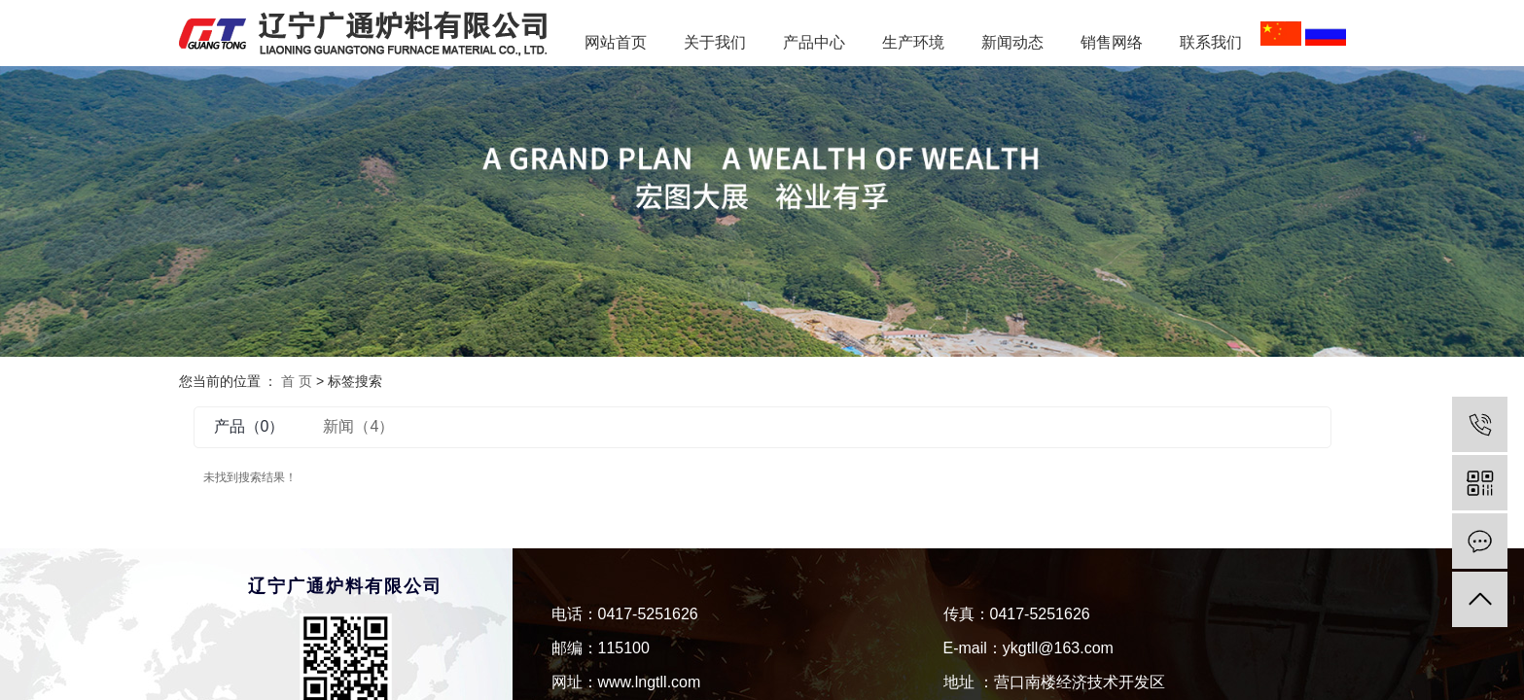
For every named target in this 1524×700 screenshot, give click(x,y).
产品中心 (814, 42)
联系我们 (1211, 42)
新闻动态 (1020, 42)
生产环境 (913, 42)
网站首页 (616, 42)
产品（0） (249, 426)
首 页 (296, 381)
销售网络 (1112, 42)
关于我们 (715, 42)
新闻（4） (358, 426)
